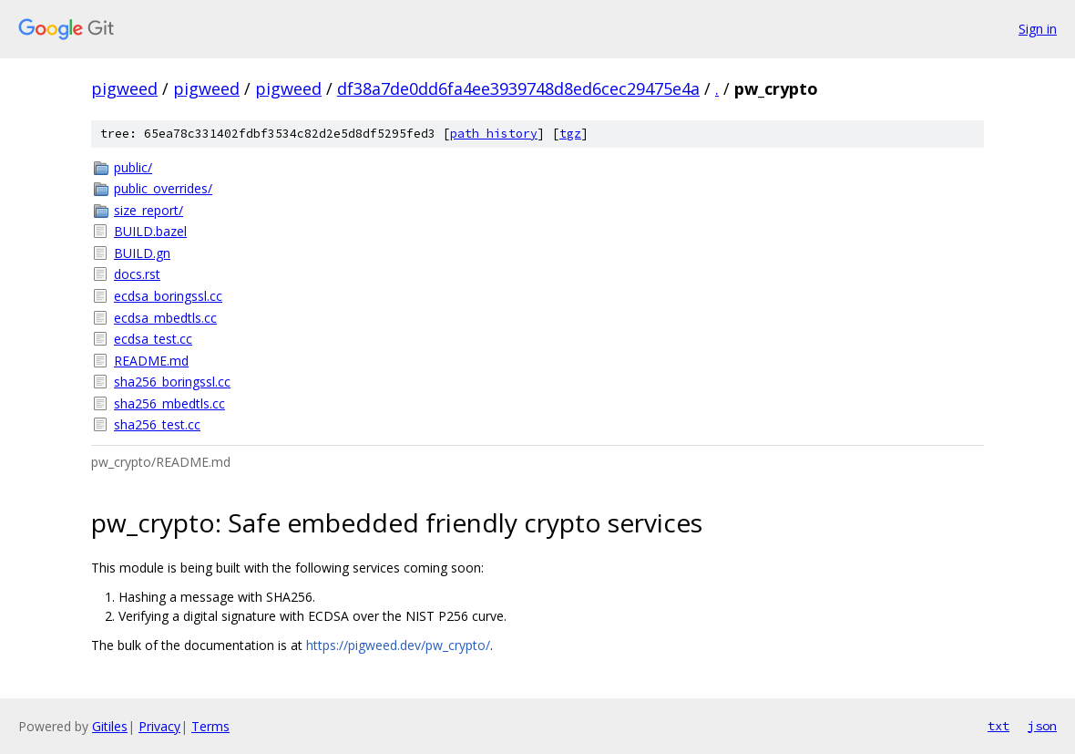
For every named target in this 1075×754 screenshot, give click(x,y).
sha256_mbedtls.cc (169, 403)
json (1042, 726)
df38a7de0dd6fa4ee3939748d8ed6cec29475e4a (518, 88)
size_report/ (148, 210)
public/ (133, 167)
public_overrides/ (163, 188)
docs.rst (137, 274)
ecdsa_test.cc (153, 338)
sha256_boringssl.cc (172, 381)
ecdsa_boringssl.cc (168, 296)
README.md (151, 360)
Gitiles (110, 726)
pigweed (124, 88)
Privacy (159, 726)
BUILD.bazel (150, 231)
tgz (570, 133)
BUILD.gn (142, 253)
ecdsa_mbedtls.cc (165, 317)
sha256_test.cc (157, 424)
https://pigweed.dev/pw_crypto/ (398, 645)
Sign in (1038, 28)
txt (998, 726)
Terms (210, 726)
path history (494, 133)
